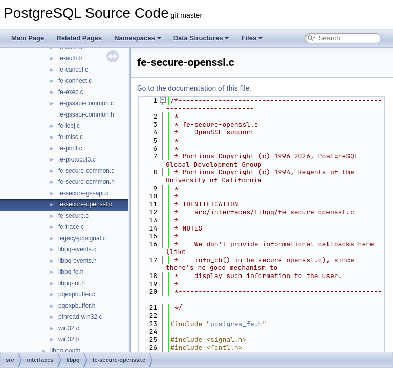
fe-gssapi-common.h (86, 114)
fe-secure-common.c (86, 170)
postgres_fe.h (236, 323)
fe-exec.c (70, 92)
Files (252, 38)
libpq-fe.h (70, 271)
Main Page (27, 38)
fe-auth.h (70, 58)
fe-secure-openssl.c (85, 204)
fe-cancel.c (73, 69)
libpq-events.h (77, 260)
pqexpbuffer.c (76, 294)
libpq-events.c (77, 249)
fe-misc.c (70, 137)
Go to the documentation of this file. (194, 88)
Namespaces (137, 38)
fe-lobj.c (69, 125)
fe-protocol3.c (77, 159)
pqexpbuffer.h (77, 305)
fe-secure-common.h (86, 182)
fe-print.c (70, 148)
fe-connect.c (75, 80)
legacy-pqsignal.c (82, 238)
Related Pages (79, 38)
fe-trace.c (71, 227)
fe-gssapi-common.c (86, 103)
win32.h (68, 339)
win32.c (68, 328)
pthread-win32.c (80, 316)
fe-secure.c (73, 215)
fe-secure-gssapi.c (83, 193)
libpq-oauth (65, 350)
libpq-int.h (71, 283)
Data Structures (201, 38)
